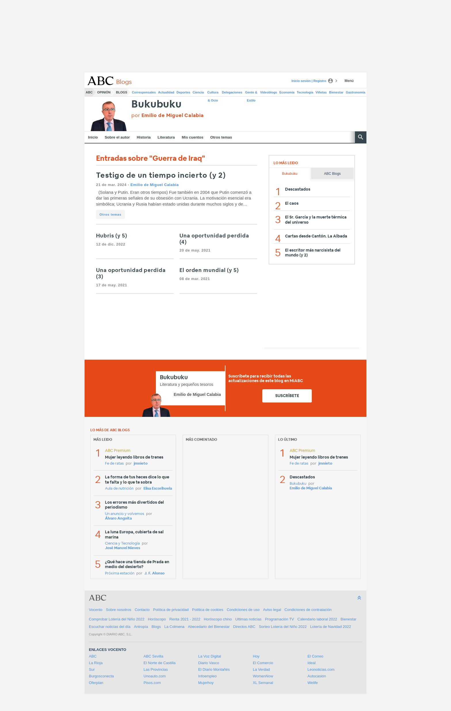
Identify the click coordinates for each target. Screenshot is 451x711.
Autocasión (316, 676)
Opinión (103, 92)
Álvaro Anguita (118, 518)
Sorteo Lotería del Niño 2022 (283, 626)
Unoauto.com (155, 676)
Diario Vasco (208, 663)
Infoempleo (207, 676)
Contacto (142, 609)
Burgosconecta (101, 676)
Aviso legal (272, 609)
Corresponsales (144, 92)
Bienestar (336, 92)
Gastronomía (355, 92)
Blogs (121, 92)
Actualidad (166, 92)
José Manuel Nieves (122, 548)
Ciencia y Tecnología (122, 543)
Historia (143, 137)
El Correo (315, 656)
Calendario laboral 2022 (317, 619)
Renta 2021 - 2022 (184, 619)
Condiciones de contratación (308, 609)
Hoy (256, 656)
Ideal (311, 663)
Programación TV (279, 619)
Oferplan (96, 683)
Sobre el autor (117, 137)
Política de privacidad (171, 609)
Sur (92, 669)
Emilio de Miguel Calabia (154, 185)
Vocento (95, 609)
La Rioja (96, 663)
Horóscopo (157, 619)
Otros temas (221, 137)
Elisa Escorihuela (158, 488)
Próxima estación (119, 573)
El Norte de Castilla (159, 663)
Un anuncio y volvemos (124, 514)
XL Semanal (263, 683)
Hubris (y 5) (111, 236)
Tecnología (305, 92)
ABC (89, 92)
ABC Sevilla (153, 656)
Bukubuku (156, 104)
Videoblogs (268, 92)
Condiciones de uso (243, 609)
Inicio (93, 137)
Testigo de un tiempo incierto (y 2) (161, 175)
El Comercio (263, 663)
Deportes (183, 92)
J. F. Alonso (154, 573)
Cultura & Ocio (213, 93)
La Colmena (174, 626)
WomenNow (263, 676)
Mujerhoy (205, 683)
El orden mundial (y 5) (209, 270)
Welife (312, 683)
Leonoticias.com (321, 669)
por (167, 115)
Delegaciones (232, 92)
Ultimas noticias (248, 619)
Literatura (166, 137)
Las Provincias (156, 669)
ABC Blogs (332, 174)
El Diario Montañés (214, 669)
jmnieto (141, 463)
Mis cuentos (192, 137)
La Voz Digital (209, 656)
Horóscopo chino (218, 619)
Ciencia (198, 92)
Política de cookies (207, 609)
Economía (287, 92)
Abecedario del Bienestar (209, 626)
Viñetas (321, 92)
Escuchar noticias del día (110, 626)
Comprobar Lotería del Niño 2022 (116, 619)
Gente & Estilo (251, 93)
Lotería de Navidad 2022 (330, 626)
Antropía (141, 626)
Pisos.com (152, 683)
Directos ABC (244, 626)
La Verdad (261, 669)
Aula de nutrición (119, 488)
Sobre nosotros (118, 609)
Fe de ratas (114, 463)
